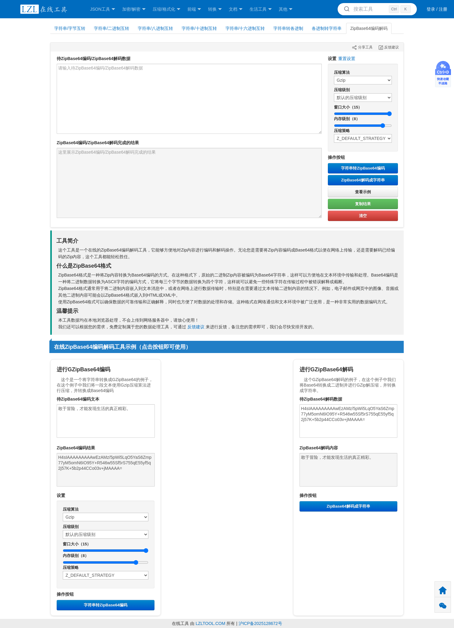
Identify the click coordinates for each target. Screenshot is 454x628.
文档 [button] (236, 9)
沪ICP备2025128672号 (260, 623)
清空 (363, 215)
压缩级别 (342, 89)
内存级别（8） (347, 118)
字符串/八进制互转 (155, 28)
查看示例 (363, 192)
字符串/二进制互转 (111, 28)
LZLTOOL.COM (210, 623)
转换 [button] (215, 9)
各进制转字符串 (327, 28)
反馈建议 (195, 326)
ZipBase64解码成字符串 (363, 180)
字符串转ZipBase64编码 (363, 168)
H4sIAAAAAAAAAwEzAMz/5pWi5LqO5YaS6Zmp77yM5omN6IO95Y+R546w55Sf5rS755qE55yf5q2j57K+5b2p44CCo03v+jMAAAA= (106, 470)
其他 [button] (286, 9)
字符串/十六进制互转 (245, 28)
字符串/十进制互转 (199, 28)
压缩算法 (342, 72)
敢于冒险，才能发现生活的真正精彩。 (106, 421)
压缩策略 (342, 130)
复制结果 (363, 204)
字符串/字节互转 (69, 28)
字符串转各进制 (288, 28)
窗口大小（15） (348, 107)
